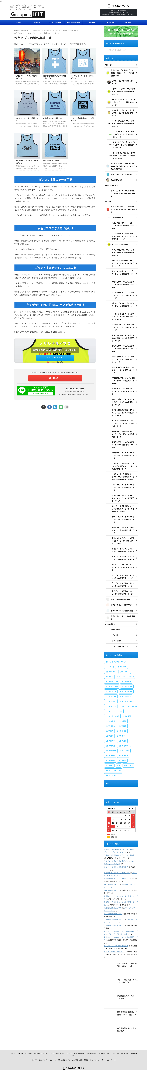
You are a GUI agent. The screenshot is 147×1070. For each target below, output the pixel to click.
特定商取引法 (91, 1052)
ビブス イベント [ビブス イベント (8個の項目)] (127, 683)
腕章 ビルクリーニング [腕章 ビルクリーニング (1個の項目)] (113, 767)
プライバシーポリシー (57, 1052)
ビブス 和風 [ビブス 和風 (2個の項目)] (122, 723)
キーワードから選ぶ (73, 22)
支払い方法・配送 (104, 1052)
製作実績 (92, 22)
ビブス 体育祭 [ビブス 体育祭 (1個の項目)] (110, 718)
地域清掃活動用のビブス (113, 905)
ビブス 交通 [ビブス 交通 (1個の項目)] (127, 713)
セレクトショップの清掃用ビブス (116, 943)
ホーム (13, 1052)
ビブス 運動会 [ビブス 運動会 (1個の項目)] (110, 757)
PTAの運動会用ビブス (112, 881)
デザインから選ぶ (55, 22)
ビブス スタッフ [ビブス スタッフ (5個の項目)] (125, 693)
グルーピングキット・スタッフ (115, 849)
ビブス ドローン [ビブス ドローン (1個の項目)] (111, 703)
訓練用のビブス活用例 (51, 161)
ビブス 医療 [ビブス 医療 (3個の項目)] (122, 718)
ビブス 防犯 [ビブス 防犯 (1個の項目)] (109, 762)
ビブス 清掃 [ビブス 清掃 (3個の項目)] (122, 738)
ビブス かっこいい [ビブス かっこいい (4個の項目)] (112, 678)
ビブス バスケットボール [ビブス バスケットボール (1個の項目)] (128, 703)
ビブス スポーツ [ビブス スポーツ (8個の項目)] (111, 698)
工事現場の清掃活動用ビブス (114, 916)
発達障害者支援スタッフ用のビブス (117, 870)
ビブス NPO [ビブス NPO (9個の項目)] (122, 664)
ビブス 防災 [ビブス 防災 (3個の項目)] (122, 757)
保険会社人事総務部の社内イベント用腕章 (119, 846)
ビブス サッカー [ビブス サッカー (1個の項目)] (111, 693)
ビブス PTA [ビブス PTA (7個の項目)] (109, 673)
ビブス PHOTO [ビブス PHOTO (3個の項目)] (111, 669)
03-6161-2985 (118, 6)
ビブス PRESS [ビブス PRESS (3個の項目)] (124, 669)
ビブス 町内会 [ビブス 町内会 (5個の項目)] (110, 743)
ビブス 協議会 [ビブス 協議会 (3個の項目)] (110, 723)
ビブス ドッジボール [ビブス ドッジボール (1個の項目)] (127, 698)
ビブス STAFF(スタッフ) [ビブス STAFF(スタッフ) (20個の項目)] (125, 673)
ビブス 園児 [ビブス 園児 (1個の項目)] (109, 728)
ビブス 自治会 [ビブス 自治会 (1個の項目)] (124, 748)
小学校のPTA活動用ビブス (53, 118)
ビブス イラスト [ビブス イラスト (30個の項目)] (111, 688)
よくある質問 (110, 22)
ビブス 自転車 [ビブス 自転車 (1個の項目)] (123, 752)
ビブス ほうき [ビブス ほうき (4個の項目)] (126, 678)
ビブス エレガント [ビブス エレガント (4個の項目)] (126, 688)
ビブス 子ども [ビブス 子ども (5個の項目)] (121, 728)
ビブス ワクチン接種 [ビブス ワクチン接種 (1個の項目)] (112, 713)
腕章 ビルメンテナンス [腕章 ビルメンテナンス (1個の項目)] (113, 772)
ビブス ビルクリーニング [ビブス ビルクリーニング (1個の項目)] (114, 708)
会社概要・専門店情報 (25, 1052)
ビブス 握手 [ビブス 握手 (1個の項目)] (121, 733)
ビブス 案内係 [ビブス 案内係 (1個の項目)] (110, 738)
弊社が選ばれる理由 (40, 1052)
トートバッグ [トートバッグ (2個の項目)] (110, 664)
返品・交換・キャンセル (120, 1052)
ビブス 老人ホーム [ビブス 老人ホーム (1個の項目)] (125, 743)
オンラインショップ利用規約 (75, 1052)
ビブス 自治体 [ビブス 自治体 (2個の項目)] (110, 752)
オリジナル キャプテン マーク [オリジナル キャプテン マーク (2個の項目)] (116, 659)
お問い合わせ (55, 378)
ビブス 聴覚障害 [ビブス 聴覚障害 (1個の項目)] (111, 748)
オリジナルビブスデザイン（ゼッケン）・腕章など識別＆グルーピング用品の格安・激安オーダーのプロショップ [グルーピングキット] (73, 1059)
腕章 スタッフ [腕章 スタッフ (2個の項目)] (128, 762)
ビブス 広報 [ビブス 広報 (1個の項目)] (109, 733)
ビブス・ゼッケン (54, 357)
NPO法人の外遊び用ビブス (113, 948)
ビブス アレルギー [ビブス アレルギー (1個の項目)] (112, 683)
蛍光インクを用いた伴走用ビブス (116, 858)
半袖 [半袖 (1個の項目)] (118, 762)
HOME (18, 22)
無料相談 (128, 22)
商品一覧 (37, 22)
